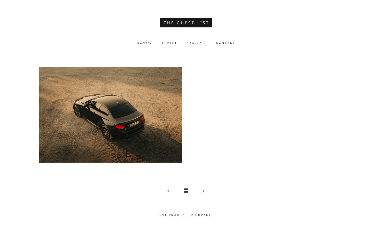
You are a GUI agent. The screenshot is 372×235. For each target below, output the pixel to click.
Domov (144, 43)
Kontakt (225, 43)
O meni (169, 43)
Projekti (196, 43)
